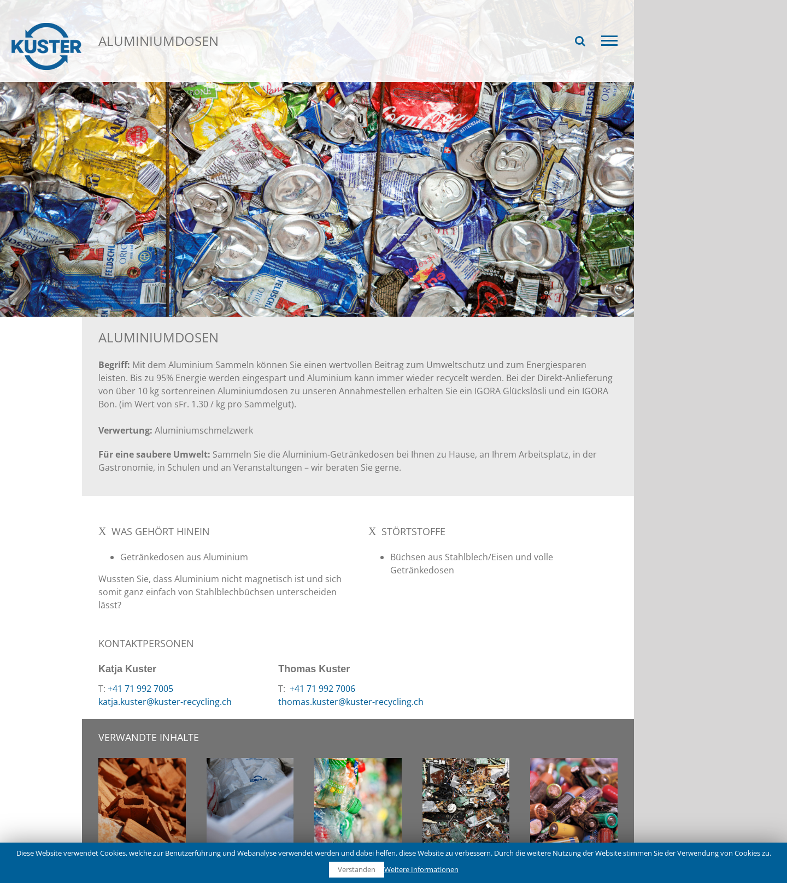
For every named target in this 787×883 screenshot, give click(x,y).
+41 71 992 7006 (321, 689)
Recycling (136, 75)
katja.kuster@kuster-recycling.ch (165, 702)
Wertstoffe (191, 75)
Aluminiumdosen (259, 75)
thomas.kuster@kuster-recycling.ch (351, 702)
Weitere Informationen (421, 869)
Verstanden (356, 869)
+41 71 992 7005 (140, 689)
